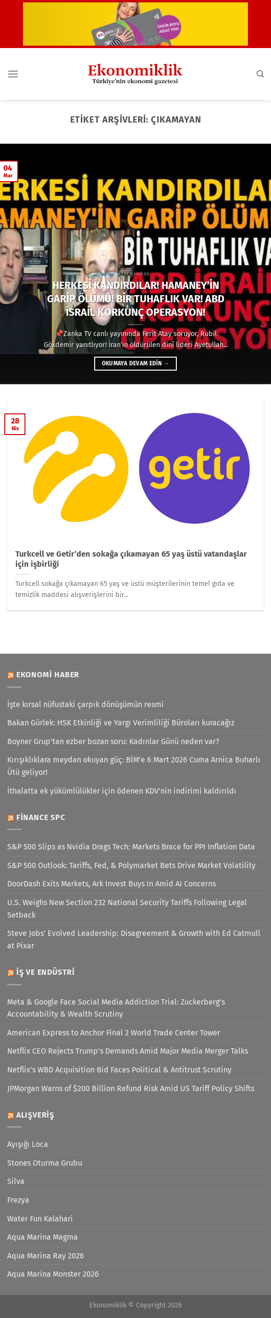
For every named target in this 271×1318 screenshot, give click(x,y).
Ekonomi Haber (47, 674)
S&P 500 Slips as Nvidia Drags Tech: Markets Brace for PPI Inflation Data (131, 846)
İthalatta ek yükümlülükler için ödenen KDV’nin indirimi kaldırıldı (121, 791)
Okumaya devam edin (135, 363)
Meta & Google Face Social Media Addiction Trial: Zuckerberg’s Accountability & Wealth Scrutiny (116, 1008)
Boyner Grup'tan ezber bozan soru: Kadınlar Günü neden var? (113, 741)
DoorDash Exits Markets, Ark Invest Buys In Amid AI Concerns (111, 883)
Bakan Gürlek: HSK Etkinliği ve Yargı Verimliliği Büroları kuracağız (120, 722)
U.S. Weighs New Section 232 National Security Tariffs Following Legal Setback (127, 909)
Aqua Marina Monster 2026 (53, 1274)
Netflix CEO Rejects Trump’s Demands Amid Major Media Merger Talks (127, 1051)
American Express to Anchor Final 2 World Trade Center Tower (113, 1032)
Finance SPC (40, 817)
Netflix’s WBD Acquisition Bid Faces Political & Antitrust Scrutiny (119, 1069)
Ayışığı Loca (27, 1144)
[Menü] (13, 74)
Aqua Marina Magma (42, 1237)
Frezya (18, 1200)
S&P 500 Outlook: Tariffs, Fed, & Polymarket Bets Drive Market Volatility (131, 865)
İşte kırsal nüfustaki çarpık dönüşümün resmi (85, 704)
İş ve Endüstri (45, 972)
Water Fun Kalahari (40, 1218)
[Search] (260, 74)
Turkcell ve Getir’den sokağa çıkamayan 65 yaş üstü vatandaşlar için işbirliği (131, 559)
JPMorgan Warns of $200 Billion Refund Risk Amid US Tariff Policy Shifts (130, 1088)
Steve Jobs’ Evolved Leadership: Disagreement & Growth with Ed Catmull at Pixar (133, 939)
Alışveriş (35, 1114)
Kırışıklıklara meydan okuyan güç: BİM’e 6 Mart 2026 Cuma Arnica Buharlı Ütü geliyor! (133, 766)
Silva (16, 1181)
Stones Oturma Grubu (44, 1163)
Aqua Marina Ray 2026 (45, 1255)
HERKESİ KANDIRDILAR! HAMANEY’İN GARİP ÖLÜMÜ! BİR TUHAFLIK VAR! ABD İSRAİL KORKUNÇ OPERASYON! (135, 299)
